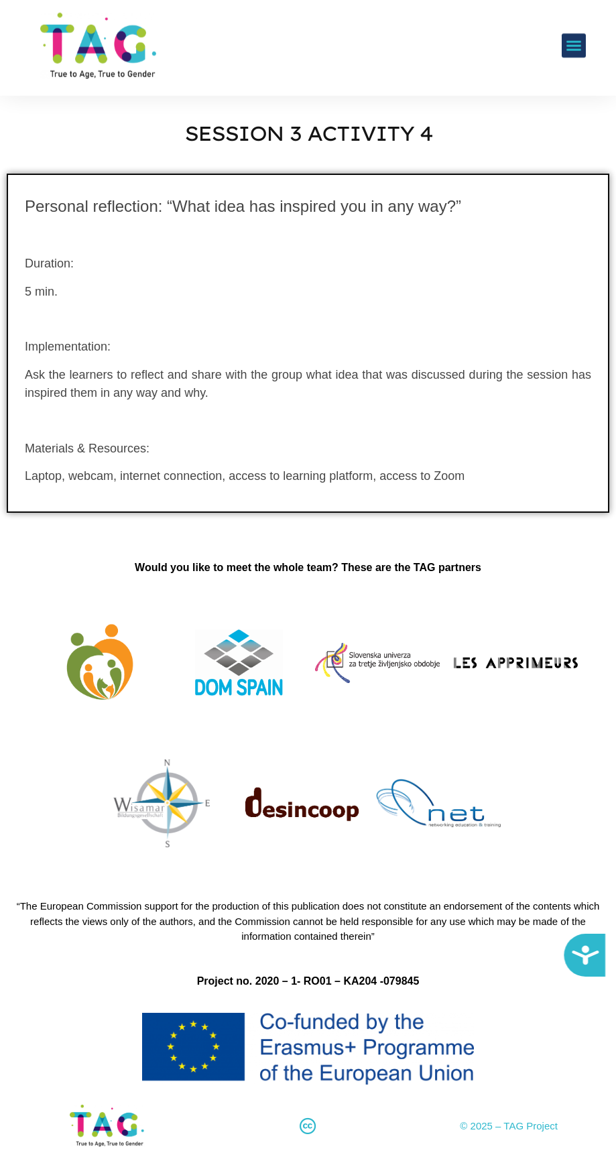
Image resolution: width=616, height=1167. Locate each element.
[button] (574, 29)
